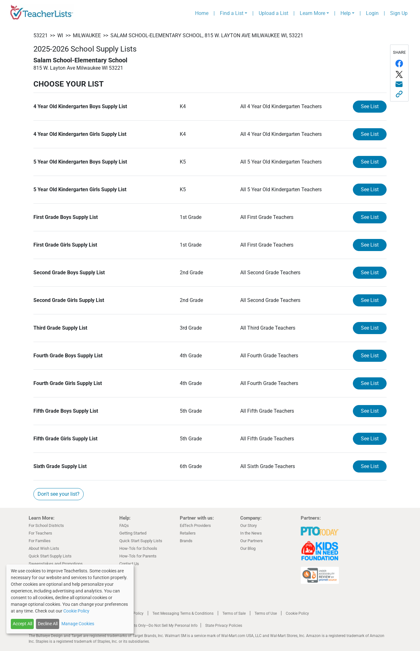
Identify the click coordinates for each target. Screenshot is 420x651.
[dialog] (70, 599)
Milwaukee (87, 35)
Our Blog (248, 548)
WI (60, 35)
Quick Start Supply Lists (50, 556)
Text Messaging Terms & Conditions (183, 613)
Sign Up (399, 13)
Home (201, 13)
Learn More (312, 13)
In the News (251, 533)
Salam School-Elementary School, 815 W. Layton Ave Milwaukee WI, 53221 (206, 35)
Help (345, 13)
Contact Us (129, 563)
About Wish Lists (44, 548)
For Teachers (40, 533)
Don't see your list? (59, 494)
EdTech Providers (195, 525)
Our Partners (251, 540)
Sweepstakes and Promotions (56, 563)
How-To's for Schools (138, 548)
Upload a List (273, 13)
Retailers (188, 533)
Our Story (248, 525)
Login (372, 13)
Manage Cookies (77, 623)
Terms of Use (266, 613)
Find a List (231, 13)
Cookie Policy (297, 613)
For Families (40, 540)
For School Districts (46, 525)
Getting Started (132, 533)
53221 (40, 35)
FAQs (124, 525)
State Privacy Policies (223, 625)
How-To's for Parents (138, 556)
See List (370, 106)
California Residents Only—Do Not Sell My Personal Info (150, 625)
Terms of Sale (234, 613)
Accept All (22, 623)
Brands (186, 540)
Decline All (48, 623)
